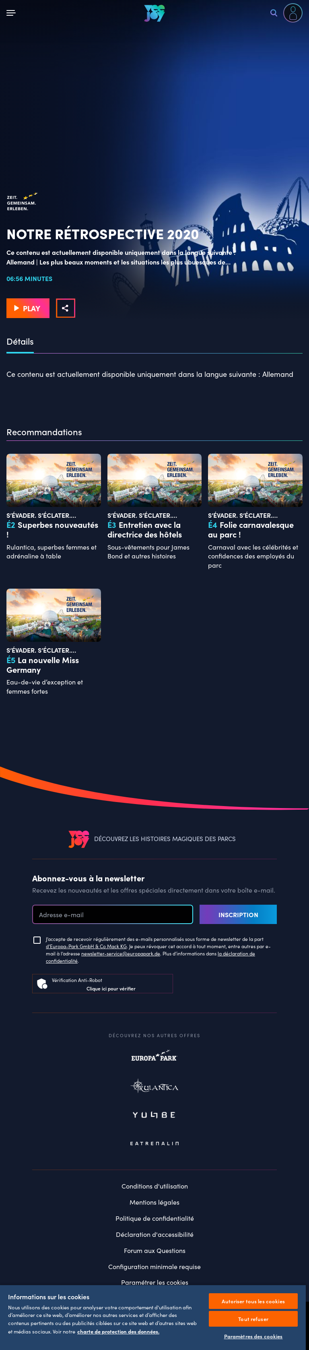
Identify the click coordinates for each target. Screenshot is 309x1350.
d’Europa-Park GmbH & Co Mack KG (86, 946)
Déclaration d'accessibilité (155, 1234)
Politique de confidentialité (154, 1218)
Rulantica (154, 1087)
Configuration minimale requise (154, 1266)
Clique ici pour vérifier (111, 988)
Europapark (154, 1059)
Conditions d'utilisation (155, 1186)
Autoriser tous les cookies (253, 1301)
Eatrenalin (154, 1144)
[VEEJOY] (154, 13)
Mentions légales (154, 1202)
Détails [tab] (20, 341)
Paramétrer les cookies (154, 1282)
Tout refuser (253, 1319)
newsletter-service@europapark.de (120, 953)
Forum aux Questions (154, 1250)
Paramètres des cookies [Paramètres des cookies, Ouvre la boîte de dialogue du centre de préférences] (253, 1336)
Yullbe (154, 1116)
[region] (153, 1317)
